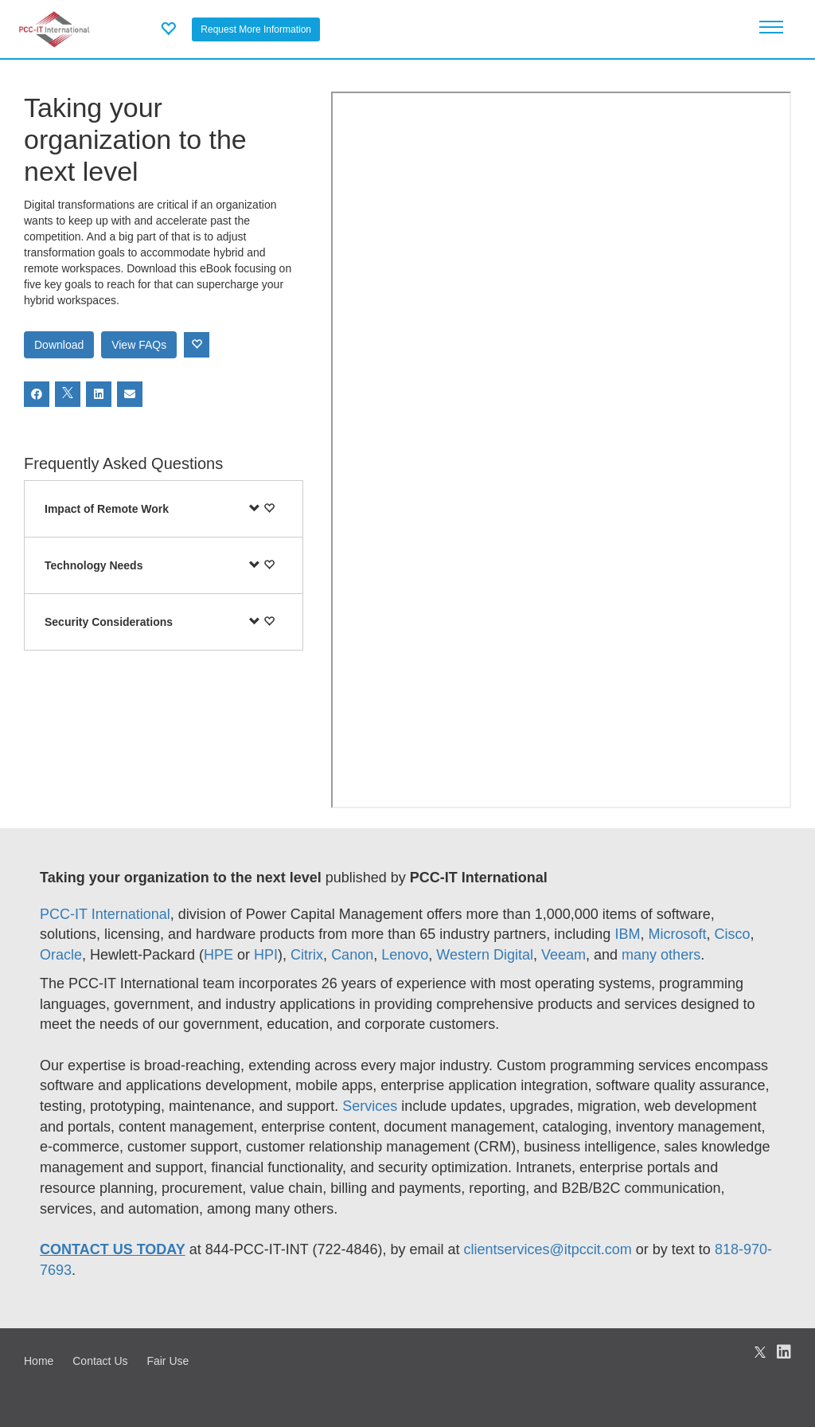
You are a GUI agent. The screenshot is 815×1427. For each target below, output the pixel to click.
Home (38, 1361)
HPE (218, 955)
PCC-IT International (105, 914)
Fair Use (167, 1361)
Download (59, 344)
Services (371, 1106)
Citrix (307, 955)
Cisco (732, 934)
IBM (627, 934)
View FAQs (138, 344)
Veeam (563, 955)
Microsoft (677, 934)
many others (661, 955)
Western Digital (484, 955)
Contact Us (99, 1361)
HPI (266, 955)
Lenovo (404, 955)
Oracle (61, 955)
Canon (352, 955)
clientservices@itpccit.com (548, 1249)
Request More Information (256, 29)
